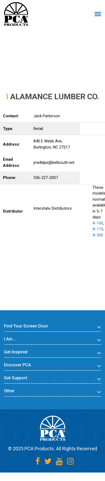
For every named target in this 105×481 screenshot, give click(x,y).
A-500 (98, 235)
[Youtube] (59, 461)
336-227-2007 (45, 177)
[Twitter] (48, 461)
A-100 (98, 223)
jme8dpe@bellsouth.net (53, 162)
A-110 (98, 229)
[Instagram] (70, 461)
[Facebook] (37, 461)
